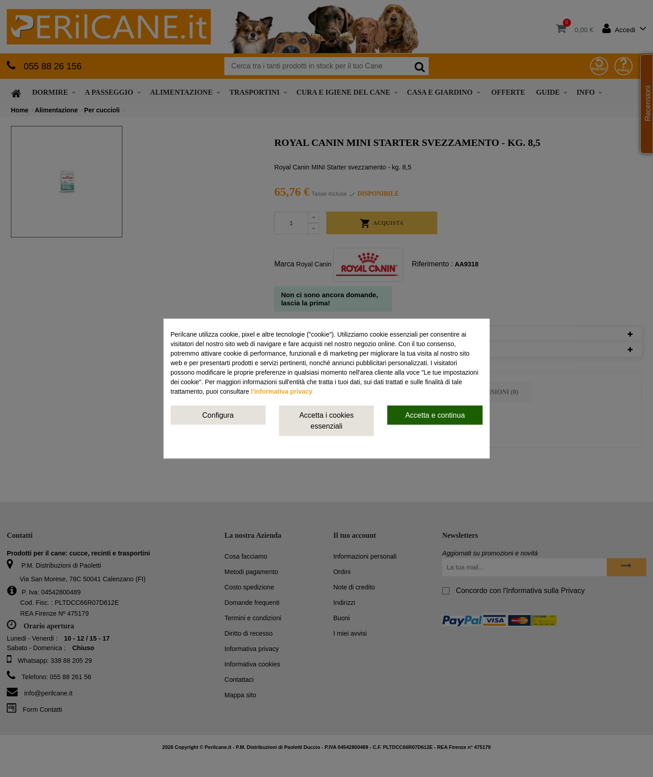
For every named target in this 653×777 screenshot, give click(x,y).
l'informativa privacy (282, 391)
